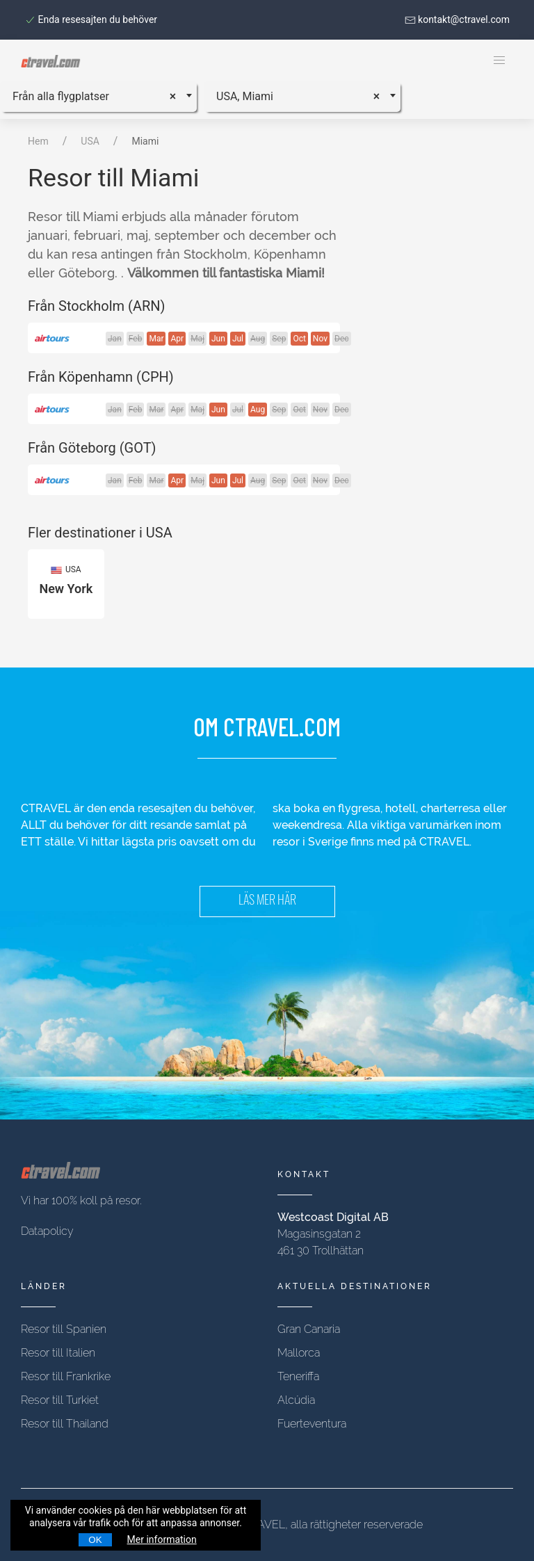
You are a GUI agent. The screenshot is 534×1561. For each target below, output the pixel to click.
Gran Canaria (308, 1329)
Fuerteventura (311, 1423)
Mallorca (298, 1352)
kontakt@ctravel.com (457, 19)
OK (95, 1540)
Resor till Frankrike (66, 1376)
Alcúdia (296, 1400)
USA (90, 141)
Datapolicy (47, 1231)
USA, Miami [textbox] (244, 96)
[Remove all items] (177, 94)
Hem (38, 141)
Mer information (162, 1539)
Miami (145, 141)
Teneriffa (298, 1376)
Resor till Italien (58, 1352)
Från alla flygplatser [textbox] (61, 96)
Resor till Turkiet (60, 1400)
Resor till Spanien (63, 1329)
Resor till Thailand (64, 1423)
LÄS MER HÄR (267, 901)
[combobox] (98, 96)
